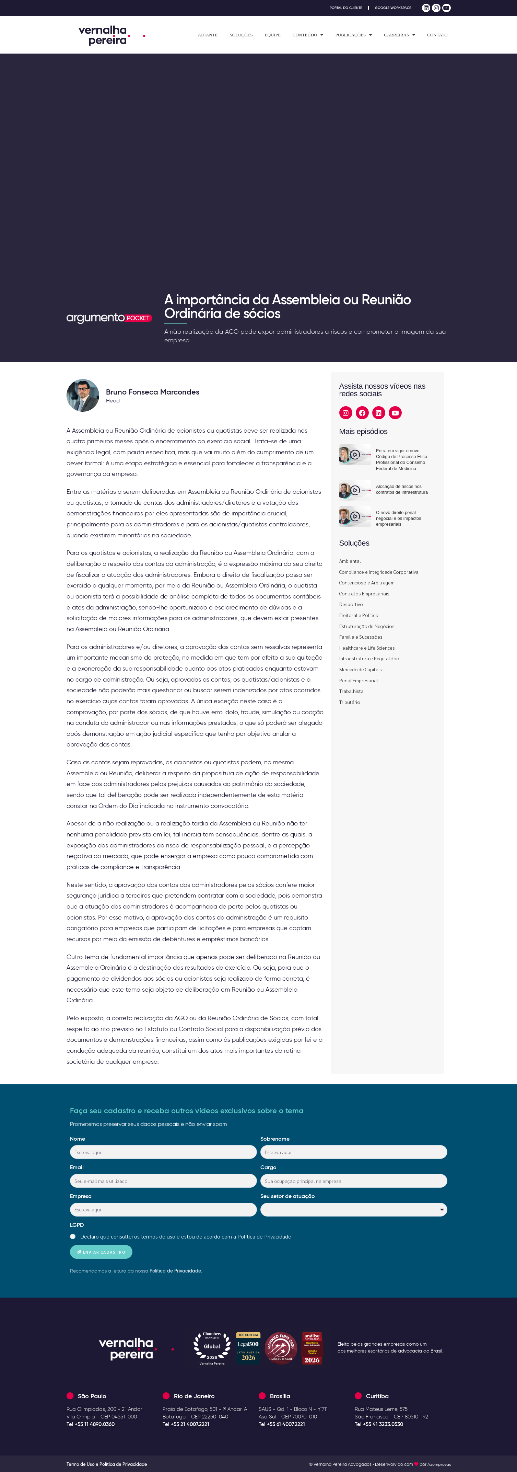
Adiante (208, 34)
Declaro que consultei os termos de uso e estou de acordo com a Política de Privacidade (185, 1236)
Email (77, 1167)
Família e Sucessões (361, 637)
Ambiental (350, 561)
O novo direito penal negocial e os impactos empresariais (398, 518)
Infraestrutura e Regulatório (369, 658)
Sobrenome (275, 1138)
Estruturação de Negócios (367, 626)
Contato (437, 34)
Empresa (81, 1196)
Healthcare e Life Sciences (367, 647)
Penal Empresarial (358, 680)
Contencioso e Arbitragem (367, 582)
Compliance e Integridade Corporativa (379, 572)
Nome (77, 1138)
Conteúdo (308, 35)
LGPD (77, 1224)
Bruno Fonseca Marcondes (152, 392)
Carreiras (399, 35)
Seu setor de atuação (287, 1196)
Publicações (353, 35)
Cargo (268, 1167)
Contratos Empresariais (364, 593)
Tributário (349, 702)
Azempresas (438, 1464)
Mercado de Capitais (360, 669)
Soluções (241, 34)
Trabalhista (351, 691)
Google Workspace (391, 7)
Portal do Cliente (340, 7)
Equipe (273, 34)
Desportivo (351, 604)
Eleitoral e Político (358, 615)
